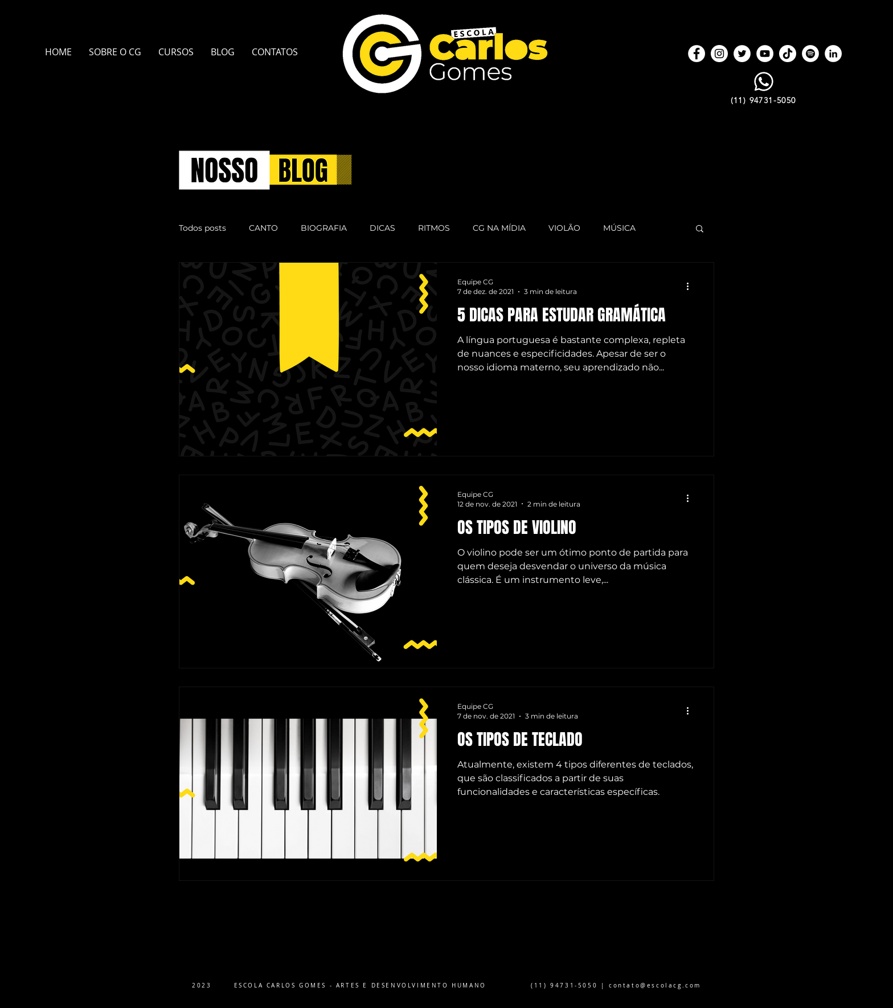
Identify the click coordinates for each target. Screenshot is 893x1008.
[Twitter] (742, 53)
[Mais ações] (691, 286)
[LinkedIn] (833, 53)
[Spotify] (810, 53)
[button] (699, 229)
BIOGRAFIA (324, 228)
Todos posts (202, 228)
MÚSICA (619, 228)
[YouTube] (764, 53)
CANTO (263, 228)
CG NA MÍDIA (499, 228)
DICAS (382, 228)
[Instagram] (719, 53)
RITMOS (434, 228)
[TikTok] (787, 53)
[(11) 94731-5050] (764, 100)
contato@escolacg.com (655, 985)
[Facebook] (696, 53)
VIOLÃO (564, 228)
